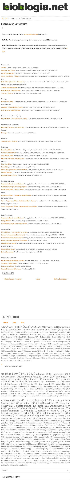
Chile (46, 342)
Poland (20, 337)
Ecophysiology (14, 451)
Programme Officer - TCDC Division (12, 189)
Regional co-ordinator (8, 249)
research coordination (27, 389)
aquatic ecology (35, 423)
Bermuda (18, 353)
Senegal (44, 344)
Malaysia (34, 344)
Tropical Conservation (31, 451)
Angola (13, 356)
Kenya (58, 339)
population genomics (37, 446)
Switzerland (64, 327)
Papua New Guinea (18, 349)
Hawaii (27, 339)
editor (58, 393)
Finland (46, 332)
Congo (24, 344)
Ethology (33, 460)
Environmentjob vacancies (14, 24)
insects (53, 425)
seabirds (15, 439)
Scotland (5, 339)
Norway (38, 335)
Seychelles (37, 342)
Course (46, 377)
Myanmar (5, 356)
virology (37, 453)
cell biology (26, 432)
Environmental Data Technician (11, 90)
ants (3, 451)
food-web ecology (63, 460)
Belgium (43, 337)
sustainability (19, 423)
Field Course (12, 384)
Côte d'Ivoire (22, 356)
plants (63, 425)
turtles (4, 427)
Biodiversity (7, 403)
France (54, 329)
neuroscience (60, 437)
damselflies (21, 463)
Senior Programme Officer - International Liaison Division (19, 206)
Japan (68, 339)
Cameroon (18, 351)
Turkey (67, 351)
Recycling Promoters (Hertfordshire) (12, 127)
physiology (56, 442)
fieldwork (51, 387)
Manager (4, 133)
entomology (17, 425)
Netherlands (25, 335)
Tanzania (7, 351)
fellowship (9, 389)
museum (9, 430)
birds (41, 406)
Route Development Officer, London (12, 260)
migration (23, 444)
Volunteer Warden (7, 93)
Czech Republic (59, 332)
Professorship (60, 389)
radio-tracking (64, 456)
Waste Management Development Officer (14, 169)
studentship (46, 396)
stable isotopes (61, 453)
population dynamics (61, 435)
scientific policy (42, 449)
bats (43, 425)
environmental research (22, 427)
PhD (24, 374)
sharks (34, 444)
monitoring (7, 415)
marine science (50, 421)
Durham (37, 358)
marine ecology (47, 411)
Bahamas (8, 353)
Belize (50, 346)
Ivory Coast (59, 358)
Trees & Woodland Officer (9, 87)
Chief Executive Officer (8, 243)
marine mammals (10, 411)
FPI (33, 393)
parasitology (65, 451)
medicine (55, 430)
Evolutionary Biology (60, 406)
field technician (29, 377)
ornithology (37, 400)
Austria (8, 332)
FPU (51, 393)
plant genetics (10, 453)
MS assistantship (54, 391)
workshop (41, 391)
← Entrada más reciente (12, 279)
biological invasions (46, 460)
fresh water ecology (58, 439)
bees (14, 449)
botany (49, 416)
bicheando (13, 465)
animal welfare (40, 439)
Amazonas (15, 344)
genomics (24, 403)
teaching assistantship (60, 396)
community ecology (38, 430)
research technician (11, 379)
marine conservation (54, 408)
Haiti (51, 358)
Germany (48, 327)
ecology (59, 400)
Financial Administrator (8, 152)
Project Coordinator (7, 252)
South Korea (55, 356)
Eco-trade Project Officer (9, 175)
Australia (12, 329)
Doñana (60, 346)
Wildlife (29, 411)
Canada (27, 329)
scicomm (49, 379)
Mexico (16, 339)
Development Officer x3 (8, 266)
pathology (22, 465)
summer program (22, 396)
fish (32, 413)
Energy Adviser (6, 221)
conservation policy (50, 451)
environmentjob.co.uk (31, 34)
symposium (42, 393)
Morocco (63, 353)
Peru (64, 337)
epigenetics (29, 437)
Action (67, 442)
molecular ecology (23, 442)
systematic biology (20, 460)
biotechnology (11, 432)
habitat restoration (21, 418)
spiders (7, 458)
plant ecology (53, 418)
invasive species (44, 427)
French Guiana (42, 353)
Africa (4, 335)
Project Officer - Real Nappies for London (14, 118)
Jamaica (67, 358)
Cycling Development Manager (11, 269)
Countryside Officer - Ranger (10, 76)
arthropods (10, 444)
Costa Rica (20, 332)
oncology (63, 458)
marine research (63, 427)
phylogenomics (41, 442)
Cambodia (29, 353)
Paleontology (55, 446)
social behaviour (48, 444)
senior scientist (23, 393)
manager (29, 391)
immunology (20, 446)
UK (33, 326)
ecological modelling (29, 415)
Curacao (29, 358)
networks (52, 458)
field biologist (28, 384)
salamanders (9, 463)
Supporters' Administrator (9, 263)
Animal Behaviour (45, 403)
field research (45, 384)
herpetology (6, 442)
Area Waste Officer (7, 155)
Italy (13, 335)
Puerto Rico (29, 346)
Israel (18, 342)
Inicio (38, 279)
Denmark (51, 335)
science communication (11, 435)
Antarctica (47, 339)
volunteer (41, 374)
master (19, 381)
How (14, 322)
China (36, 339)
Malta (5, 360)
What (22, 322)
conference (34, 382)
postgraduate (35, 396)
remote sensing (59, 432)
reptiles (67, 430)
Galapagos (9, 342)
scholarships (65, 387)
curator (4, 391)
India (53, 342)
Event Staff (4, 167)
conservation (10, 400)
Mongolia (31, 356)
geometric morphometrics (28, 456)
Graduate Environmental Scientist (12, 107)
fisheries (66, 418)
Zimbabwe (26, 360)
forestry (61, 416)
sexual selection (59, 449)
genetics (12, 408)
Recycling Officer (6, 150)
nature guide (45, 389)
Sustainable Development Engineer (12, 184)
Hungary (4, 346)
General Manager (6, 172)
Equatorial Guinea (52, 349)
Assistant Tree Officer (8, 70)
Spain (19, 326)
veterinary (30, 435)
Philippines (66, 349)
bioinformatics (30, 408)
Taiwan (11, 358)
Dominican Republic (35, 349)
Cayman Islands (31, 351)
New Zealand (7, 337)
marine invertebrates (48, 456)
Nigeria (39, 356)
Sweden (41, 329)
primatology (11, 421)
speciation (48, 453)
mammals (5, 418)
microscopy (56, 463)
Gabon (26, 342)
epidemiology (32, 463)
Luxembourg (16, 346)
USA (4, 326)
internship (58, 374)
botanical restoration (31, 458)
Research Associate (9, 387)
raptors (4, 439)
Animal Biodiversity (8, 456)
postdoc (6, 374)
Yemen (19, 360)
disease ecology (13, 437)
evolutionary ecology (53, 413)
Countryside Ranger (7, 73)
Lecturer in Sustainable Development (13, 235)
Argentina (63, 344)
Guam (53, 353)
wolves (16, 458)
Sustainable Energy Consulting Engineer (14, 187)
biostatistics (25, 421)
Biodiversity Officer (7, 101)
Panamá (62, 335)
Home (4, 18)
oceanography (42, 432)
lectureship (60, 384)
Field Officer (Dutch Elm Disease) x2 (12, 82)
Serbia (46, 356)
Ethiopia (45, 358)
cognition (22, 430)
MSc (24, 387)
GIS (63, 411)
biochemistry (52, 423)
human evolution (24, 453)
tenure (34, 379)
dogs (44, 458)
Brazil (54, 337)
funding (60, 377)
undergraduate (37, 387)
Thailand (41, 346)
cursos (67, 382)
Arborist (3, 67)
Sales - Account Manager (9, 141)
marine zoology (44, 463)
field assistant (8, 377)
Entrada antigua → (61, 279)
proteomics (5, 460)
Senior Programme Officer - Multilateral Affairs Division (18, 201)
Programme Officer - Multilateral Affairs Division (16, 195)
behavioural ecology (12, 413)
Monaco (12, 360)
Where (5, 322)
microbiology (38, 418)
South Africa (34, 332)
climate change (24, 406)
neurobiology (26, 449)
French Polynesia (46, 351)
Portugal (66, 330)
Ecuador (31, 337)
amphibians (32, 425)
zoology (26, 439)
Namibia (4, 344)
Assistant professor (51, 382)
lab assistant (17, 391)
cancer (37, 421)
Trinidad (53, 344)
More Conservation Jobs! (13, 366)
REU (13, 393)
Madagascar (62, 342)
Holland (59, 351)
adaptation (44, 435)
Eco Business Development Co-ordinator (14, 240)
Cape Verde (20, 358)
